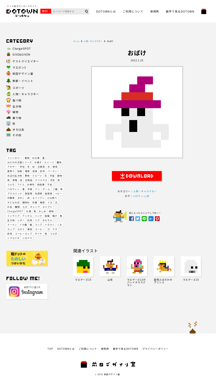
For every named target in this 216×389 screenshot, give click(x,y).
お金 (9, 206)
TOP (50, 348)
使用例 (154, 11)
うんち (11, 184)
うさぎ (53, 233)
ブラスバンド (14, 193)
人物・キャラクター (145, 191)
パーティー (54, 171)
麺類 (17, 206)
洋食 (29, 189)
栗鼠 (29, 229)
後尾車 (48, 193)
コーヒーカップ (23, 233)
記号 (42, 171)
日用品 (29, 180)
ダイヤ (38, 233)
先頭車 (38, 193)
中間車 (11, 197)
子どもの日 (13, 202)
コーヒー (40, 229)
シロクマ (27, 238)
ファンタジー (14, 158)
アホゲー (12, 166)
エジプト (47, 206)
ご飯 (55, 189)
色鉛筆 (41, 184)
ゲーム (46, 189)
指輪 (47, 215)
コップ (38, 224)
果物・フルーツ (33, 175)
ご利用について (133, 11)
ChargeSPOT (15, 211)
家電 (14, 180)
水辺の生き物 (14, 175)
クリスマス (41, 180)
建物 (59, 175)
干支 (49, 184)
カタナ (21, 229)
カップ (11, 229)
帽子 (54, 215)
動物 (27, 158)
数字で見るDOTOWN (180, 11)
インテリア (13, 215)
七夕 (24, 206)
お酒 (28, 211)
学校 (22, 166)
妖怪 (9, 233)
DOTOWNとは (106, 11)
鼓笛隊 (28, 193)
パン (37, 189)
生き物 (11, 220)
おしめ (42, 211)
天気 (52, 180)
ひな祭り (52, 197)
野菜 (55, 166)
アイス (21, 184)
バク (37, 220)
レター (21, 220)
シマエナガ (13, 238)
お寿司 (31, 184)
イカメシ (50, 224)
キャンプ (35, 206)
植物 (51, 211)
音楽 (34, 171)
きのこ (21, 197)
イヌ (49, 202)
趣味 (59, 162)
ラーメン (12, 224)
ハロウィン (13, 189)
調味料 (26, 202)
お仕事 (36, 158)
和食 (19, 171)
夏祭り (11, 171)
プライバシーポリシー (155, 348)
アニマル (27, 215)
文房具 (41, 166)
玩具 (29, 220)
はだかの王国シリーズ (19, 162)
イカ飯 (23, 224)
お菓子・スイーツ (44, 162)
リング (38, 215)
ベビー (58, 193)
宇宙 (52, 175)
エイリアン (38, 197)
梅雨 (42, 202)
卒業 (34, 202)
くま (59, 224)
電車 (27, 171)
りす (54, 229)
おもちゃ (47, 220)
